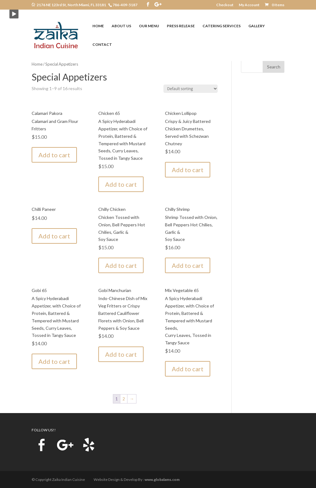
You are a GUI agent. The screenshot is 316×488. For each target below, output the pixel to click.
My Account (249, 5)
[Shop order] (190, 89)
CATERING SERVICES (222, 26)
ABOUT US (121, 26)
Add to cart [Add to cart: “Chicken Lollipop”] (187, 169)
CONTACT (102, 44)
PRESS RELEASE (181, 26)
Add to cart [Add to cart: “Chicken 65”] (121, 184)
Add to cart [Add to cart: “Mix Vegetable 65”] (187, 369)
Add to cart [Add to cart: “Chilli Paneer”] (54, 236)
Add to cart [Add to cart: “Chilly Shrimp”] (187, 265)
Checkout (225, 5)
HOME (98, 26)
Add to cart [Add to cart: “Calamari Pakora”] (54, 155)
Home (37, 64)
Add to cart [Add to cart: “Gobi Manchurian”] (121, 354)
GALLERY (256, 26)
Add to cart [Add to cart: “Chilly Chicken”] (121, 265)
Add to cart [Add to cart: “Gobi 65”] (54, 361)
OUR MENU (149, 26)
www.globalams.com (162, 479)
